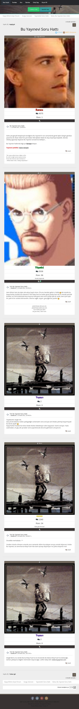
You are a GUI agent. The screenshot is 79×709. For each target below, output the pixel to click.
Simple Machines (39, 702)
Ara (21, 2)
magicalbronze (40, 36)
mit (40, 173)
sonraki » (73, 22)
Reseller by (31, 704)
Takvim (27, 2)
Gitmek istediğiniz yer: (63, 687)
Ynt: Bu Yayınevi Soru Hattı (18, 286)
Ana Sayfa (6, 2)
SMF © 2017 (30, 702)
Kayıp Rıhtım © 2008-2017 (52, 702)
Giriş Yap (36, 2)
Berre (40, 443)
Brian (49, 704)
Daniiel (37, 704)
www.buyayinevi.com (59, 660)
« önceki (67, 22)
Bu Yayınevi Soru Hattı (17, 126)
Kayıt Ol (44, 2)
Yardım (14, 2)
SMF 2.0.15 (23, 702)
